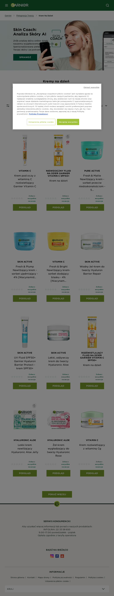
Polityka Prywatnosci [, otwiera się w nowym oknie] (38, 114)
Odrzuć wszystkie (91, 87)
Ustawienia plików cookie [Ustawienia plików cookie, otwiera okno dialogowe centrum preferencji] (41, 122)
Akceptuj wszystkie (68, 122)
